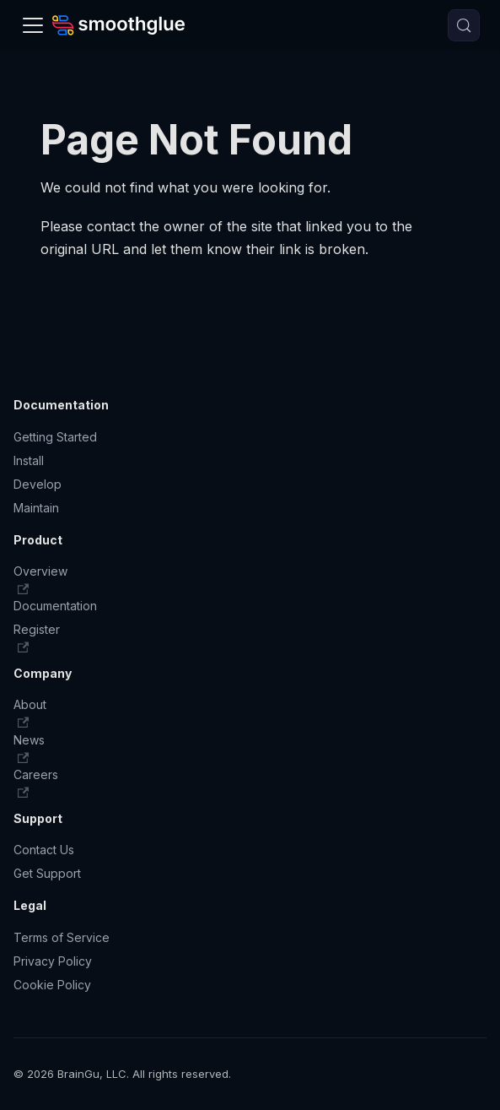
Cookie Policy (52, 984)
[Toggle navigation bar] (33, 25)
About (29, 712)
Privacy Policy (52, 961)
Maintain (36, 508)
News (29, 748)
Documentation (55, 605)
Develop (37, 484)
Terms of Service (61, 937)
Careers (35, 783)
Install (28, 460)
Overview (40, 579)
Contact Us (43, 849)
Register (36, 637)
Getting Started (55, 437)
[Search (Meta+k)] (464, 25)
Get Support (47, 873)
